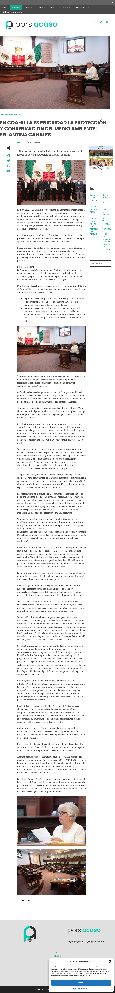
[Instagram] (106, 22)
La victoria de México (106, 210)
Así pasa (16, 7)
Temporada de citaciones (94, 198)
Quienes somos (82, 7)
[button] (110, 961)
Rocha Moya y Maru (93, 209)
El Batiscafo (64, 7)
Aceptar (81, 982)
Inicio (4, 7)
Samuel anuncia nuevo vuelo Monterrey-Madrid (94, 226)
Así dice (41, 7)
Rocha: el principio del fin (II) (106, 198)
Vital (52, 7)
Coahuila (29, 7)
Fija (11, 115)
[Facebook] (94, 22)
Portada (18, 115)
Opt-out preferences (80, 989)
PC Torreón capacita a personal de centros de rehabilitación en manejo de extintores (106, 235)
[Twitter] (100, 22)
